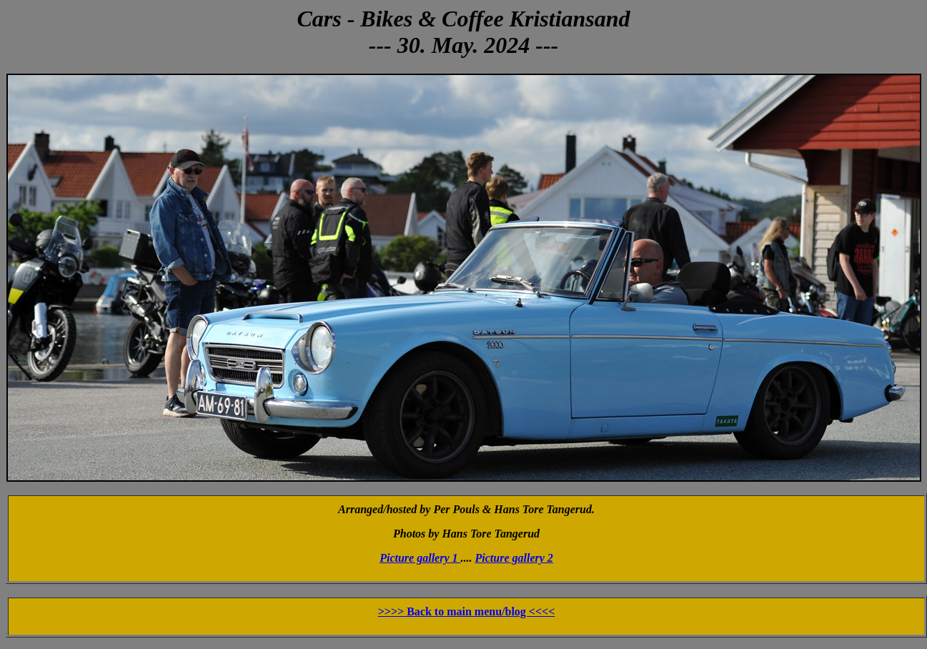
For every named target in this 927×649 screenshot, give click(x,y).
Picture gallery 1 (420, 558)
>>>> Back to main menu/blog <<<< (466, 611)
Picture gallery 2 (514, 558)
